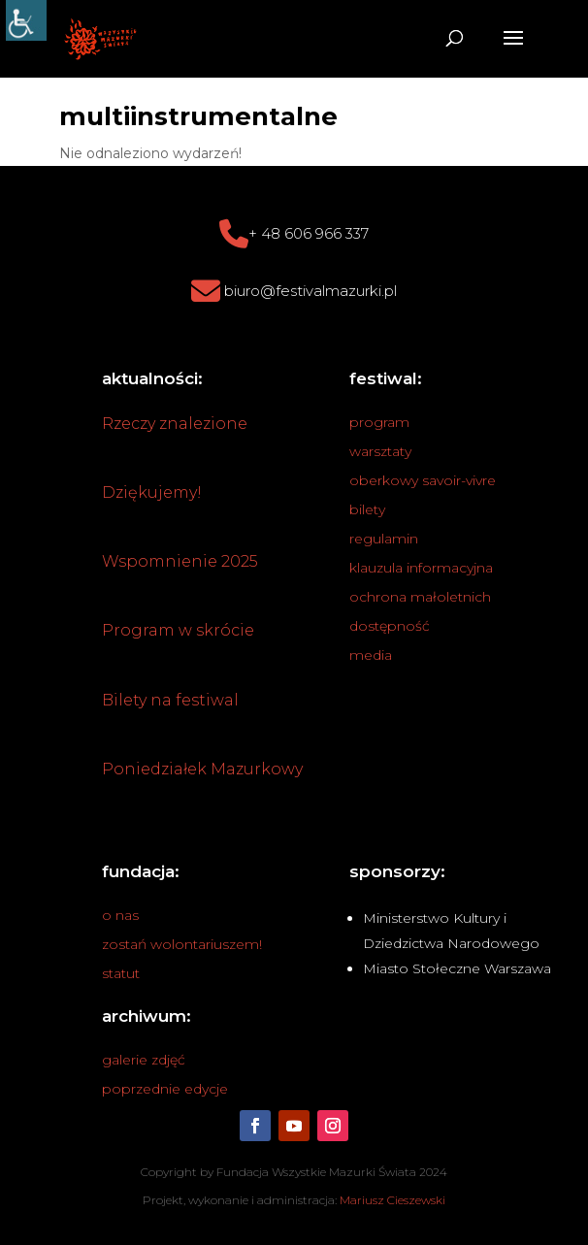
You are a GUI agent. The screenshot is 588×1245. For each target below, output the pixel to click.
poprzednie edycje (165, 1089)
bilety (367, 509)
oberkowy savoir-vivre (422, 480)
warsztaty (380, 451)
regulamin (383, 538)
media (370, 655)
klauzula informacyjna (421, 567)
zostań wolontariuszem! (182, 944)
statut (121, 973)
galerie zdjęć (143, 1059)
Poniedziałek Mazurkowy (202, 769)
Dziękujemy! (152, 492)
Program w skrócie (178, 630)
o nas (120, 915)
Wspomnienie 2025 (180, 561)
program (379, 422)
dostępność (389, 626)
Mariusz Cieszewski (392, 1200)
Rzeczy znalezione (174, 423)
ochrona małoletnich (420, 597)
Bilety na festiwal (170, 700)
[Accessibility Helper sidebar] (26, 20)
